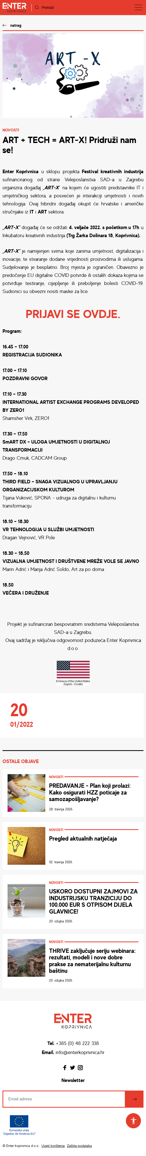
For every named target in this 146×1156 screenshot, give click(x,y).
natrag (15, 25)
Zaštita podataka (79, 1145)
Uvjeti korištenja (53, 1145)
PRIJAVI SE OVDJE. (73, 314)
